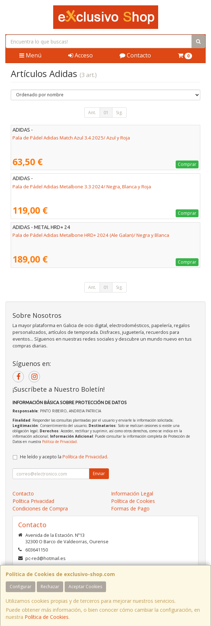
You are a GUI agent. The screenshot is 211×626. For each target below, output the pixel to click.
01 (106, 113)
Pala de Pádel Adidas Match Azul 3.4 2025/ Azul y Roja (71, 137)
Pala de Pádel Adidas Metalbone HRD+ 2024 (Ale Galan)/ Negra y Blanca (90, 235)
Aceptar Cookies (85, 587)
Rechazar (50, 587)
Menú (30, 55)
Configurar (20, 587)
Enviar (99, 473)
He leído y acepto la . (64, 457)
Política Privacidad (33, 501)
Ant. (92, 113)
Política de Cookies (47, 617)
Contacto (135, 55)
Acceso (80, 55)
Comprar (187, 164)
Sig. (119, 113)
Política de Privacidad (59, 441)
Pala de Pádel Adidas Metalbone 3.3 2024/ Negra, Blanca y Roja (81, 186)
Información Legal (132, 493)
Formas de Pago (130, 508)
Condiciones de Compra (40, 508)
